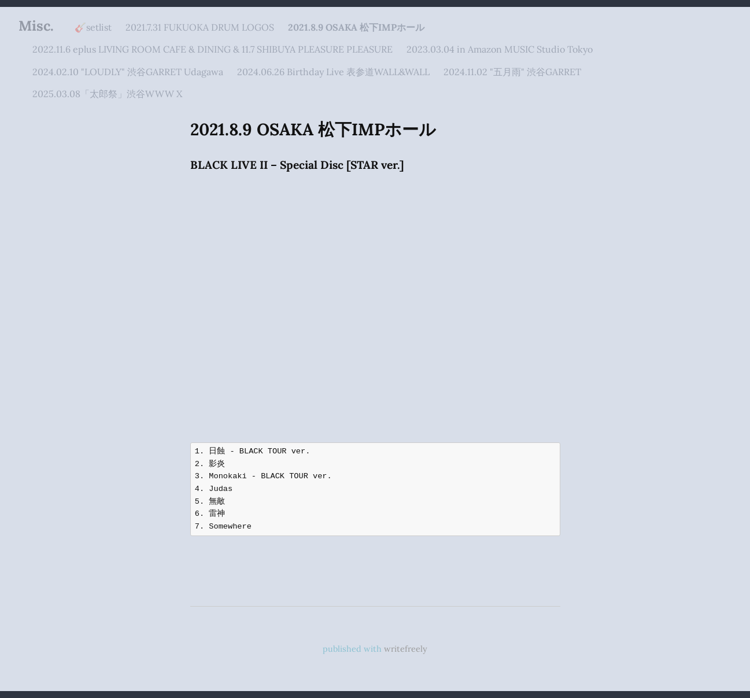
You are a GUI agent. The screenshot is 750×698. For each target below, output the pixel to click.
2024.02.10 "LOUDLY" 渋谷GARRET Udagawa (127, 71)
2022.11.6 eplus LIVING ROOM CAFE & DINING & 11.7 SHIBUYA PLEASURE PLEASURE (212, 49)
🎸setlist (93, 27)
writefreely (405, 649)
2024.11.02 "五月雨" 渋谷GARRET (512, 71)
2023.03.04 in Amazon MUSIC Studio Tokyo (500, 49)
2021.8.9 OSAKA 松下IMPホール (356, 27)
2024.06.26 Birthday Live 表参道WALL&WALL (333, 71)
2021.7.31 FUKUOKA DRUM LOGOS (199, 27)
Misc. (36, 26)
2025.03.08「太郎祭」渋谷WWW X (107, 93)
